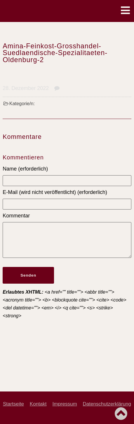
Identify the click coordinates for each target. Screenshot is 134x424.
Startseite (13, 404)
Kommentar (16, 216)
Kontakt (38, 404)
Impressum (65, 404)
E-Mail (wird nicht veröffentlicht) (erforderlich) (55, 192)
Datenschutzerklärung (107, 404)
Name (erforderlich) (25, 169)
